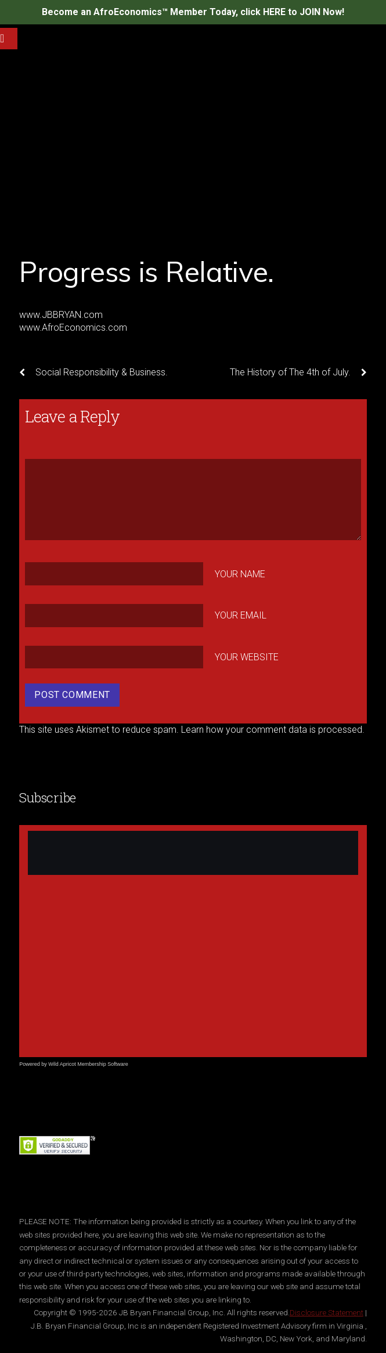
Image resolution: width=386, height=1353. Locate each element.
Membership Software (102, 1064)
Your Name (240, 574)
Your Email (240, 615)
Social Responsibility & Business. (93, 372)
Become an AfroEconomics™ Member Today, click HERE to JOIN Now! (193, 11)
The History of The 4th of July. (298, 372)
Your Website (247, 657)
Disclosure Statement (326, 1312)
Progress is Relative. (146, 271)
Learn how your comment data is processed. (273, 729)
